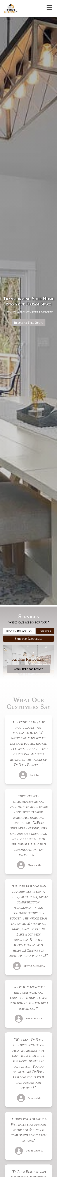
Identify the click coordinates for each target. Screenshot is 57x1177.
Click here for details (28, 669)
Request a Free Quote (28, 322)
